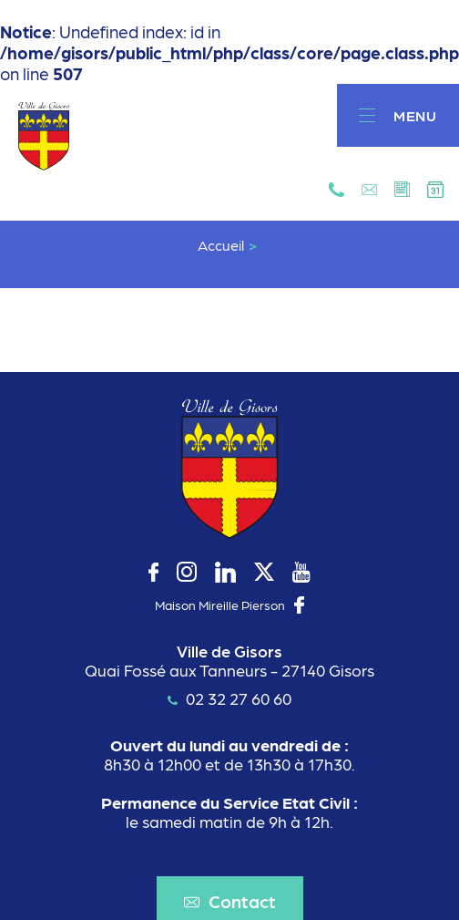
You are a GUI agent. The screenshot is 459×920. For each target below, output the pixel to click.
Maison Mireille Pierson (220, 604)
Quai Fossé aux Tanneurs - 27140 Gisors (229, 669)
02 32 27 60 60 (229, 698)
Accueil (221, 245)
